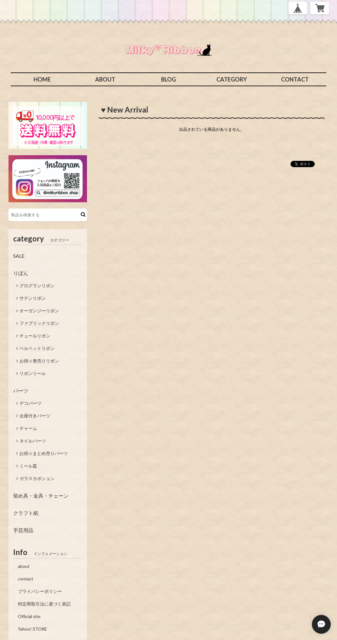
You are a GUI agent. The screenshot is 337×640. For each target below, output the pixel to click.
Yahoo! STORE (32, 629)
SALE (18, 256)
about (24, 566)
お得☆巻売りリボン (39, 360)
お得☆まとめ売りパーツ (43, 453)
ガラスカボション (37, 478)
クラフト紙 (25, 513)
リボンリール (32, 373)
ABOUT (105, 79)
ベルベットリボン (37, 348)
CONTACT (295, 79)
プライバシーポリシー (40, 591)
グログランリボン (37, 285)
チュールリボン (34, 335)
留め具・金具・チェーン (40, 496)
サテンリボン (32, 298)
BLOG (168, 79)
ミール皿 (28, 465)
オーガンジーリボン (39, 310)
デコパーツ (30, 403)
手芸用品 (23, 530)
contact (25, 578)
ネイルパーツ (32, 440)
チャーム (28, 428)
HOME (42, 79)
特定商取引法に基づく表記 (44, 603)
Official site (29, 616)
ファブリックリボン (39, 323)
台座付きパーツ (34, 415)
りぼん (20, 273)
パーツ (20, 391)
